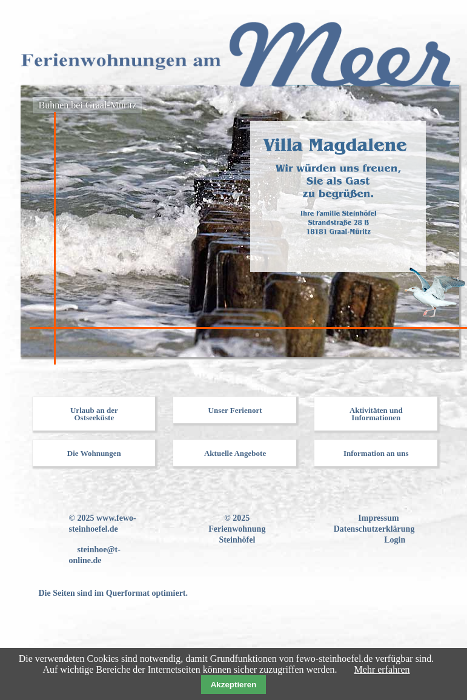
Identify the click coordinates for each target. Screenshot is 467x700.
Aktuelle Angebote (235, 453)
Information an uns (376, 453)
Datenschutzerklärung (374, 528)
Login (394, 539)
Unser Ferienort (235, 410)
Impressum (378, 518)
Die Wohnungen (94, 453)
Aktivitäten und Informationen (376, 414)
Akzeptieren (234, 684)
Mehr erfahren (382, 669)
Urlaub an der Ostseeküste (94, 414)
